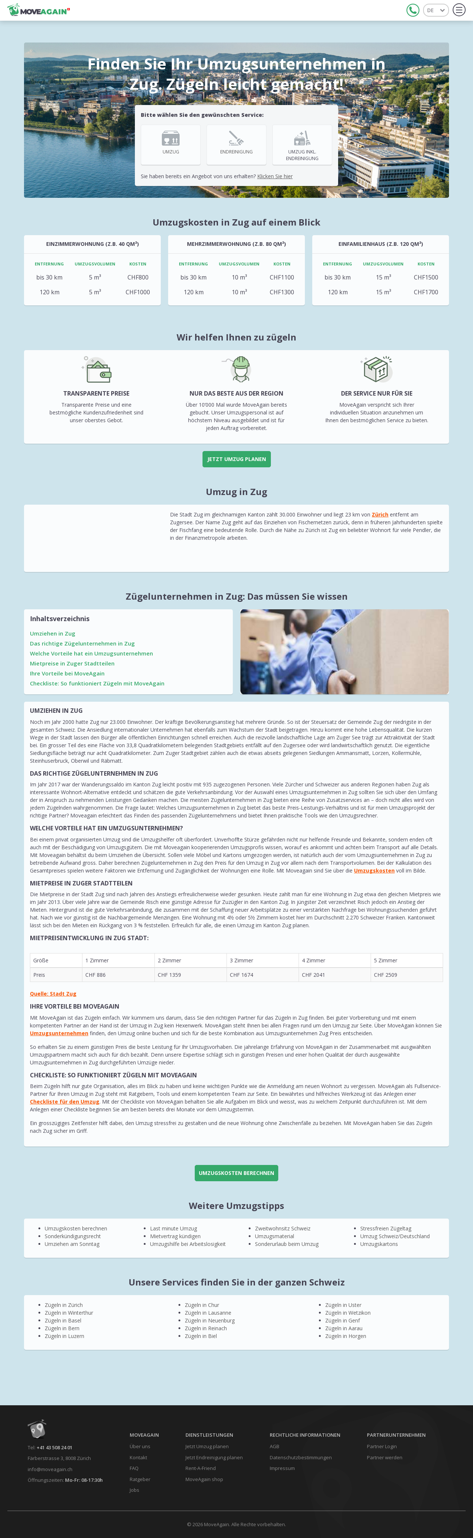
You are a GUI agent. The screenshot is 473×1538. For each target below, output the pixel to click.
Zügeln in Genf (342, 1320)
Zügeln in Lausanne (208, 1312)
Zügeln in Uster (343, 1304)
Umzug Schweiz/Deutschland (395, 1236)
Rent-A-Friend (201, 1468)
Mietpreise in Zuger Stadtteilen (72, 663)
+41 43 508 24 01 (54, 1447)
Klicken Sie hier (275, 176)
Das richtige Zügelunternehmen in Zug (82, 643)
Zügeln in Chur (202, 1304)
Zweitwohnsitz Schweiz (282, 1228)
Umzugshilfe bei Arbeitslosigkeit (188, 1243)
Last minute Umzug (173, 1228)
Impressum (282, 1468)
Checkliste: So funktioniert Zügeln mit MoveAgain (97, 683)
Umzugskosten (374, 870)
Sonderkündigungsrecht (73, 1236)
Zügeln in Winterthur (69, 1312)
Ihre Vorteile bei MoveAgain (67, 673)
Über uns (140, 1446)
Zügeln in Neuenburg (210, 1320)
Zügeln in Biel (201, 1335)
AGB (274, 1446)
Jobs (134, 1490)
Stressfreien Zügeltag (385, 1228)
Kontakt (138, 1457)
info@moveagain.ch (50, 1469)
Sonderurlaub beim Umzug (287, 1243)
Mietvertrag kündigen (175, 1236)
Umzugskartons (379, 1243)
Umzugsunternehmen (59, 1033)
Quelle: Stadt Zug (53, 993)
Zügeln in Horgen (345, 1335)
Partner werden (384, 1457)
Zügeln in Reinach (206, 1328)
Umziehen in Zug (52, 633)
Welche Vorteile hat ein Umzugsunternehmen (91, 653)
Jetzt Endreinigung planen (214, 1457)
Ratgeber (140, 1479)
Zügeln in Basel (63, 1320)
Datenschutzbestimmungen (301, 1457)
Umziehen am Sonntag (72, 1243)
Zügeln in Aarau (344, 1328)
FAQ (134, 1468)
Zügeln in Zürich (64, 1304)
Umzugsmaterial (274, 1236)
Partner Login (382, 1446)
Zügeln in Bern (62, 1328)
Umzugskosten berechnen (76, 1228)
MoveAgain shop (204, 1479)
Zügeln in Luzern (64, 1335)
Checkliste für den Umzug (64, 1101)
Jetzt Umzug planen (236, 459)
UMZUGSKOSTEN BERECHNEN (236, 1172)
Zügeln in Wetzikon (348, 1312)
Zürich (380, 514)
